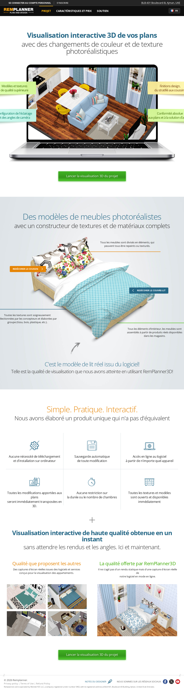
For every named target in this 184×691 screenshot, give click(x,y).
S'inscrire (62, 2)
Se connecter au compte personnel (30, 2)
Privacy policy (11, 683)
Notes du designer (95, 681)
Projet (46, 11)
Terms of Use (27, 683)
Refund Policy (43, 683)
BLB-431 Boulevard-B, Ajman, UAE (160, 2)
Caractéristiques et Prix (73, 11)
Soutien (102, 11)
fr (174, 10)
